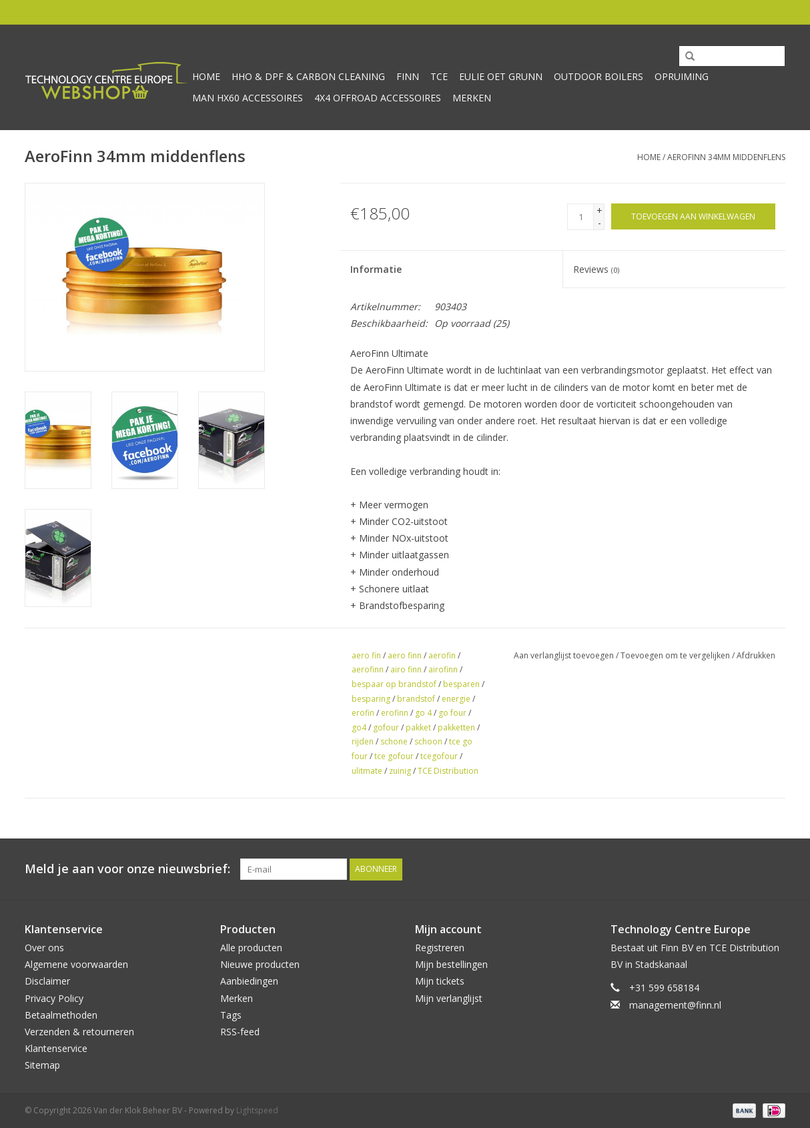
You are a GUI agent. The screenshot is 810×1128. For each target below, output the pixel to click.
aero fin (366, 655)
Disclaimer (47, 981)
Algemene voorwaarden (76, 964)
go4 (359, 727)
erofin (363, 712)
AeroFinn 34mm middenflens (726, 157)
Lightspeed (257, 1110)
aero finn (405, 655)
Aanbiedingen (249, 981)
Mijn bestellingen (451, 964)
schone (394, 741)
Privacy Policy (54, 998)
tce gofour (394, 756)
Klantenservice (56, 1048)
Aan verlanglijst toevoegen (564, 655)
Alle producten (251, 947)
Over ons (44, 947)
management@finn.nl (675, 1005)
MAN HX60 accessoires (247, 97)
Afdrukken (756, 655)
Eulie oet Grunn (500, 76)
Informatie (376, 269)
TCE (439, 76)
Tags (231, 1015)
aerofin (442, 655)
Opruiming (682, 76)
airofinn (443, 669)
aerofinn (368, 669)
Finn (407, 76)
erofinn (394, 712)
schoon (428, 741)
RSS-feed (240, 1031)
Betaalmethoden (61, 1015)
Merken (471, 97)
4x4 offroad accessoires (377, 97)
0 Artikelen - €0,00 (615, 11)
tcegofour (439, 756)
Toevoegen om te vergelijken (676, 655)
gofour (386, 727)
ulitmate (367, 770)
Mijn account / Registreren (728, 11)
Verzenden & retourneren (79, 1031)
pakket (418, 727)
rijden (363, 741)
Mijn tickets (439, 981)
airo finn (406, 669)
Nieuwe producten (260, 964)
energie (456, 698)
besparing (371, 698)
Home (206, 76)
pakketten (456, 727)
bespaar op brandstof (394, 684)
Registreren (439, 947)
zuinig (400, 770)
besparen (461, 684)
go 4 (423, 712)
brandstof (416, 698)
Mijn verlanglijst (448, 998)
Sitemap (42, 1065)
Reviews (596, 269)
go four (452, 712)
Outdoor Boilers (598, 76)
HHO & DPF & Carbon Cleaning (308, 76)
